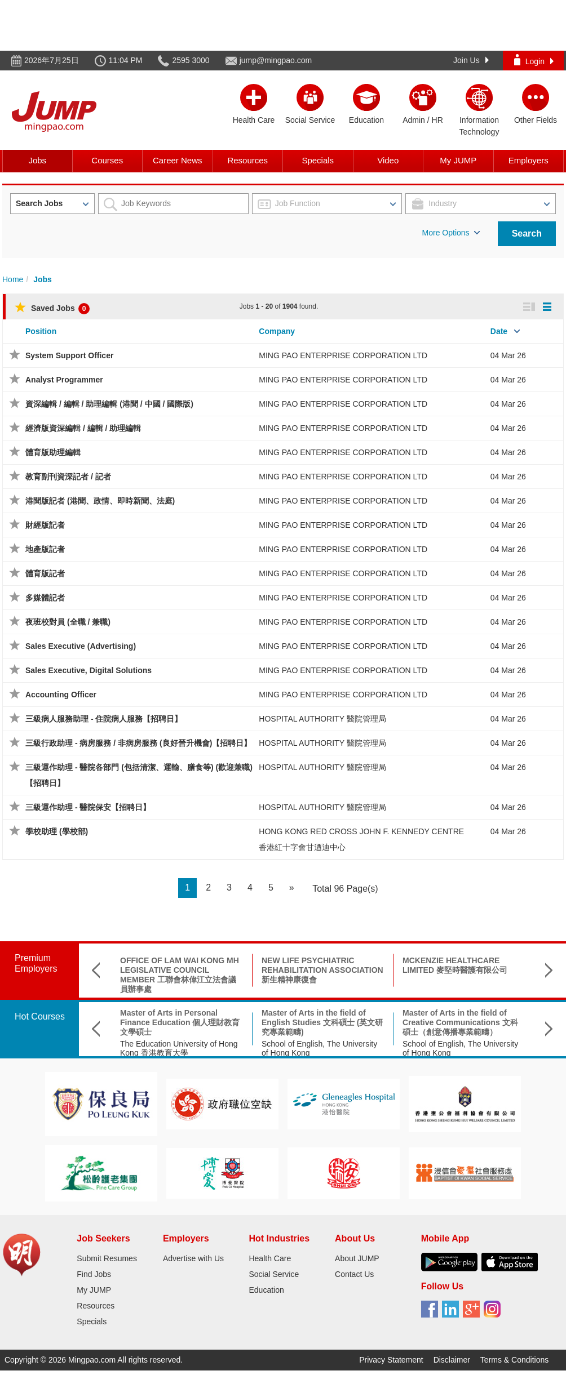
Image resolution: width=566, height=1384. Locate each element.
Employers (528, 160)
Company (277, 331)
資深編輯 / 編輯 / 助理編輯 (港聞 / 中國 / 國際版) (109, 403)
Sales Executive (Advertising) (80, 646)
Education (266, 1289)
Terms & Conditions (514, 1359)
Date (498, 331)
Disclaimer (452, 1359)
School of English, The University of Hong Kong (319, 1048)
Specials (318, 160)
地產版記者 (45, 549)
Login (534, 60)
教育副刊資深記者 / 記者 (68, 476)
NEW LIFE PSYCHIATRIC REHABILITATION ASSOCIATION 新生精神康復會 (322, 970)
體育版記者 (45, 573)
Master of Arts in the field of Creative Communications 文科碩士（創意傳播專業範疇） (460, 1022)
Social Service (274, 1274)
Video (388, 160)
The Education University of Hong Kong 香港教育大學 (179, 1048)
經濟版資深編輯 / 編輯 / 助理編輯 (83, 428)
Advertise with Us (193, 1258)
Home (12, 279)
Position (40, 331)
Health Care (270, 1258)
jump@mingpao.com (276, 60)
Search (527, 233)
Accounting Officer (60, 694)
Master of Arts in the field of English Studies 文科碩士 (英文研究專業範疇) (322, 1022)
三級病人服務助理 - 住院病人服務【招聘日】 (103, 718)
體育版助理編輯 (53, 452)
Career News (177, 160)
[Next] (291, 888)
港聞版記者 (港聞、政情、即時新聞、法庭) (100, 500)
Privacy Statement (391, 1359)
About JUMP (357, 1258)
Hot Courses (40, 1016)
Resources (247, 160)
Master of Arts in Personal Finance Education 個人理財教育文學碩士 (180, 1022)
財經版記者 (45, 524)
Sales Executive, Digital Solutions (88, 670)
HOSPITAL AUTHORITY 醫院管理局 (322, 718)
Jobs (37, 160)
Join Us (471, 60)
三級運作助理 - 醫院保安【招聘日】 (88, 807)
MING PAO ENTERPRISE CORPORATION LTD (343, 355)
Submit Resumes (107, 1258)
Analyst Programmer (64, 379)
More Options (451, 232)
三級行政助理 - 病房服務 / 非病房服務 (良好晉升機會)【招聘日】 (138, 742)
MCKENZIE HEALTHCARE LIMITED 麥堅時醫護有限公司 (455, 965)
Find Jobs (94, 1274)
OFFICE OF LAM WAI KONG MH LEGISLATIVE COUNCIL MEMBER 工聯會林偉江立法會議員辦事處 (179, 974)
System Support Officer (69, 355)
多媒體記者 (45, 597)
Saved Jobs (52, 308)
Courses (107, 160)
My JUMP (458, 160)
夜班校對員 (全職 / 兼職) (67, 621)
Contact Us (354, 1274)
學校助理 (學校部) (56, 831)
